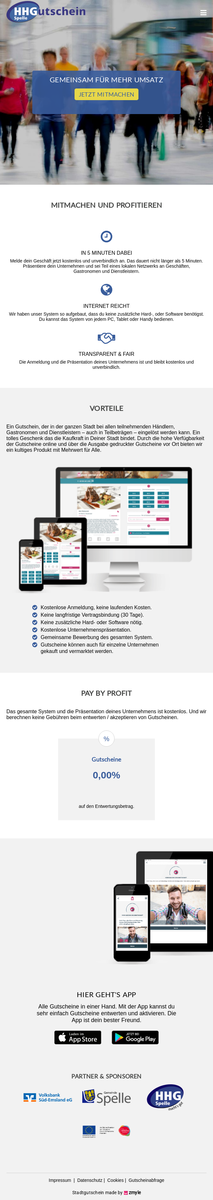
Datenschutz (89, 1180)
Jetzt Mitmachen (106, 94)
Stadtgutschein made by (106, 1192)
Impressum (60, 1180)
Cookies (115, 1180)
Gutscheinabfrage (145, 1180)
